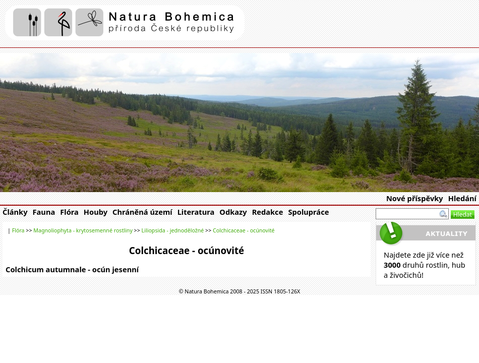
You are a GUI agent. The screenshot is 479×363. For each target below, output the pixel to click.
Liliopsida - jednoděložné (173, 230)
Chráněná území (142, 212)
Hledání (462, 198)
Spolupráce (308, 212)
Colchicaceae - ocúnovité (244, 230)
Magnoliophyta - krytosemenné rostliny (83, 230)
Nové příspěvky (414, 198)
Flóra (69, 212)
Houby (95, 212)
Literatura (196, 212)
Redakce (267, 212)
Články (15, 212)
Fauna (44, 212)
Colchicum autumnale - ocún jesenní (72, 269)
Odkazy (233, 212)
